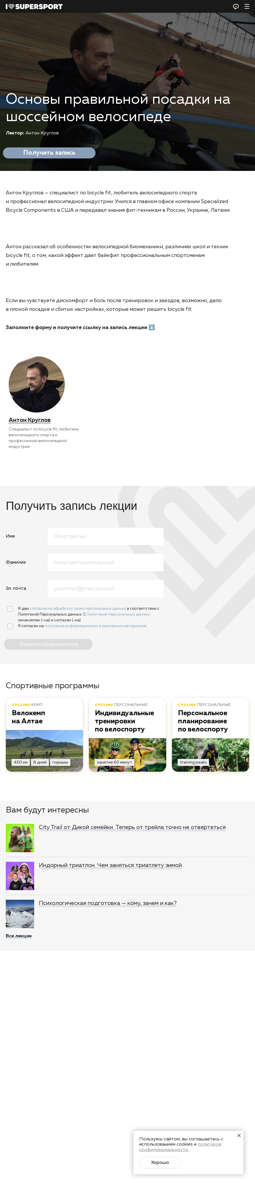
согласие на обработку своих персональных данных (78, 609)
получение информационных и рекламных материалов (95, 626)
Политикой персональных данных (118, 614)
